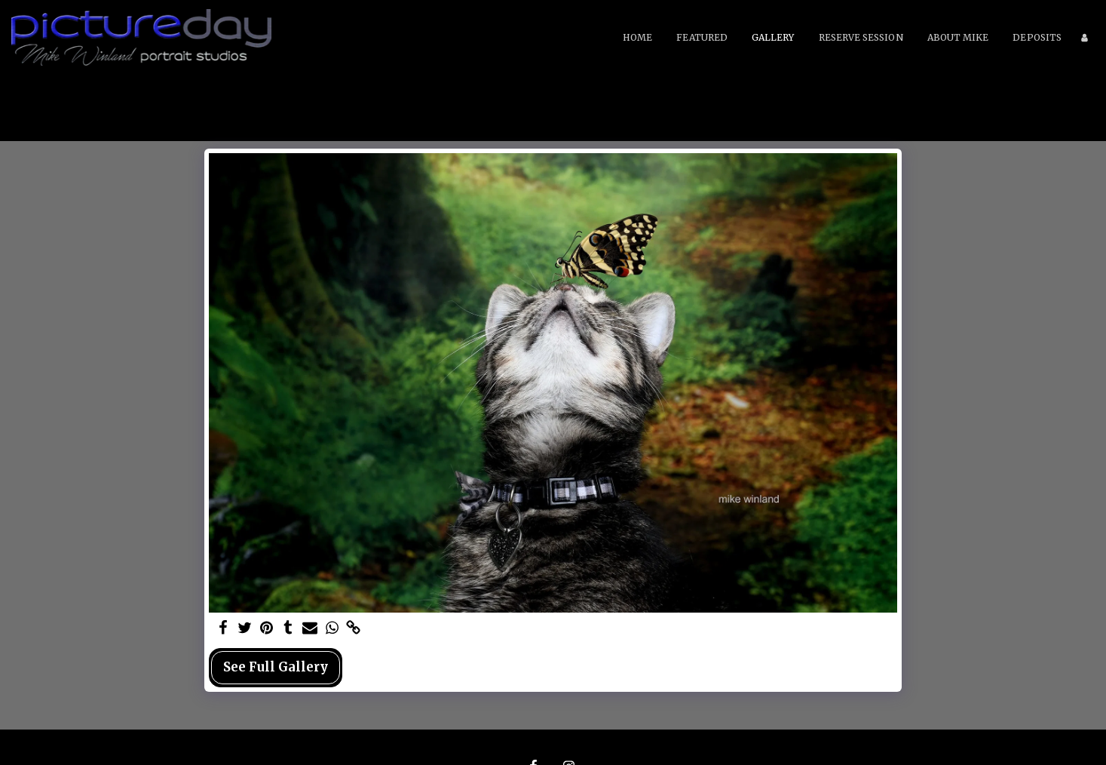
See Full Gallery (275, 667)
